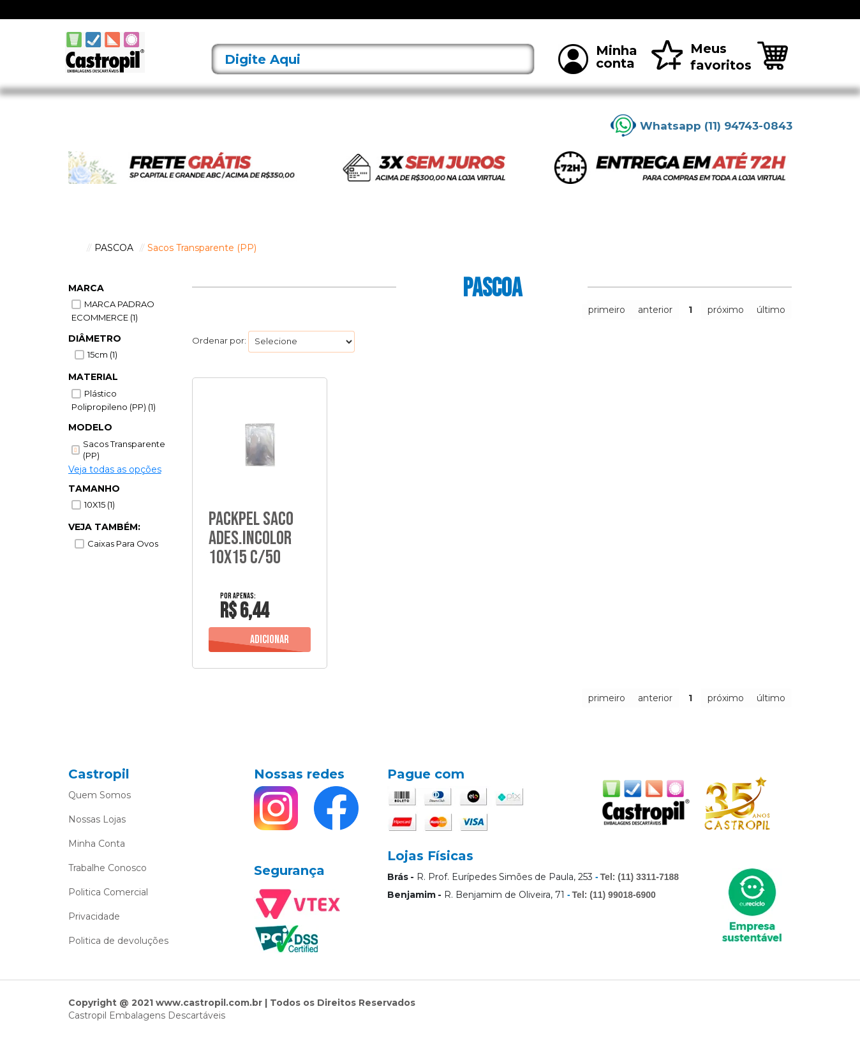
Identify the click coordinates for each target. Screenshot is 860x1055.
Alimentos (315, 17)
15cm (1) (102, 372)
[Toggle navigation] (77, 18)
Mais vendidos (647, 17)
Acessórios (259, 17)
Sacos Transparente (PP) (201, 264)
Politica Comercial (108, 909)
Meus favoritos (701, 73)
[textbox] (373, 76)
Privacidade (94, 933)
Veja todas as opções (114, 486)
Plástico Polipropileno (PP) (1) (113, 417)
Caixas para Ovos (122, 561)
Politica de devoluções (118, 957)
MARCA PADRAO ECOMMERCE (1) (112, 328)
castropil (74, 264)
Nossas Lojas (97, 836)
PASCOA (113, 264)
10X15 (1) (99, 522)
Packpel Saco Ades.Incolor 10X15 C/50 (251, 555)
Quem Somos (99, 811)
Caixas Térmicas (525, 17)
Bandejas (415, 17)
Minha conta (597, 75)
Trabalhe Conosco (107, 884)
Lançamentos (196, 17)
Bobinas (463, 17)
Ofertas (140, 17)
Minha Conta (96, 860)
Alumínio (365, 17)
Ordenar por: (219, 358)
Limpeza (588, 17)
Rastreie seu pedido (746, 18)
